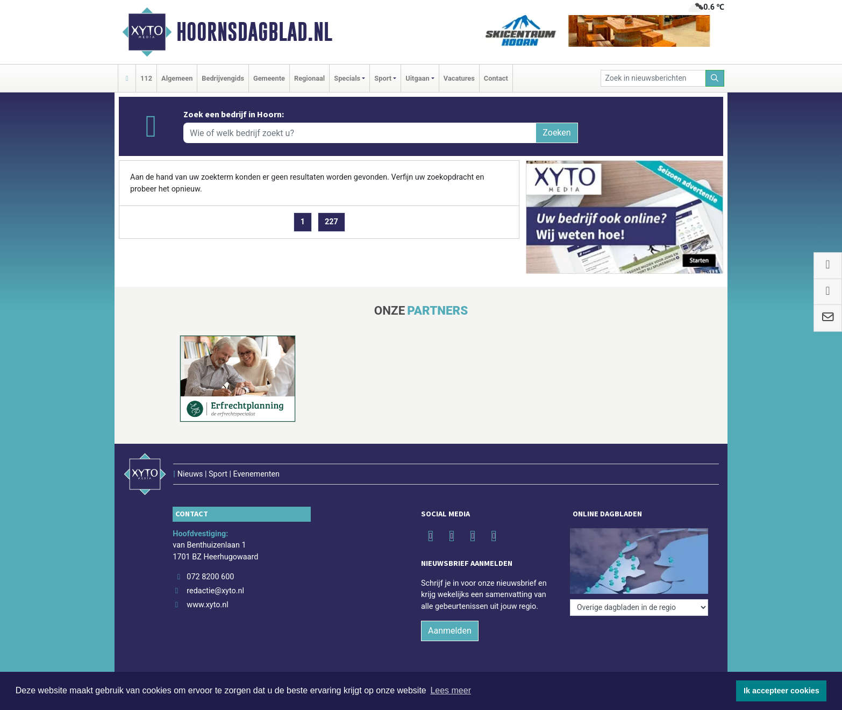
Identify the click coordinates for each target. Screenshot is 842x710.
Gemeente (269, 78)
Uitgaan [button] (417, 78)
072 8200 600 (210, 576)
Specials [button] (347, 78)
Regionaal (309, 78)
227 (331, 221)
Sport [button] (382, 78)
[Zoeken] (715, 78)
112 (146, 78)
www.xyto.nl (207, 604)
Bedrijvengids (223, 78)
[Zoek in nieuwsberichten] (653, 78)
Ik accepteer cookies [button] (781, 690)
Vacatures (459, 78)
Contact (496, 78)
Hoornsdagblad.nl (254, 31)
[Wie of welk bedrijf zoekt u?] (359, 133)
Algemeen (176, 78)
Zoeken (556, 132)
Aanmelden (450, 631)
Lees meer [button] (450, 690)
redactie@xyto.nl (215, 590)
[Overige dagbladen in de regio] (639, 607)
